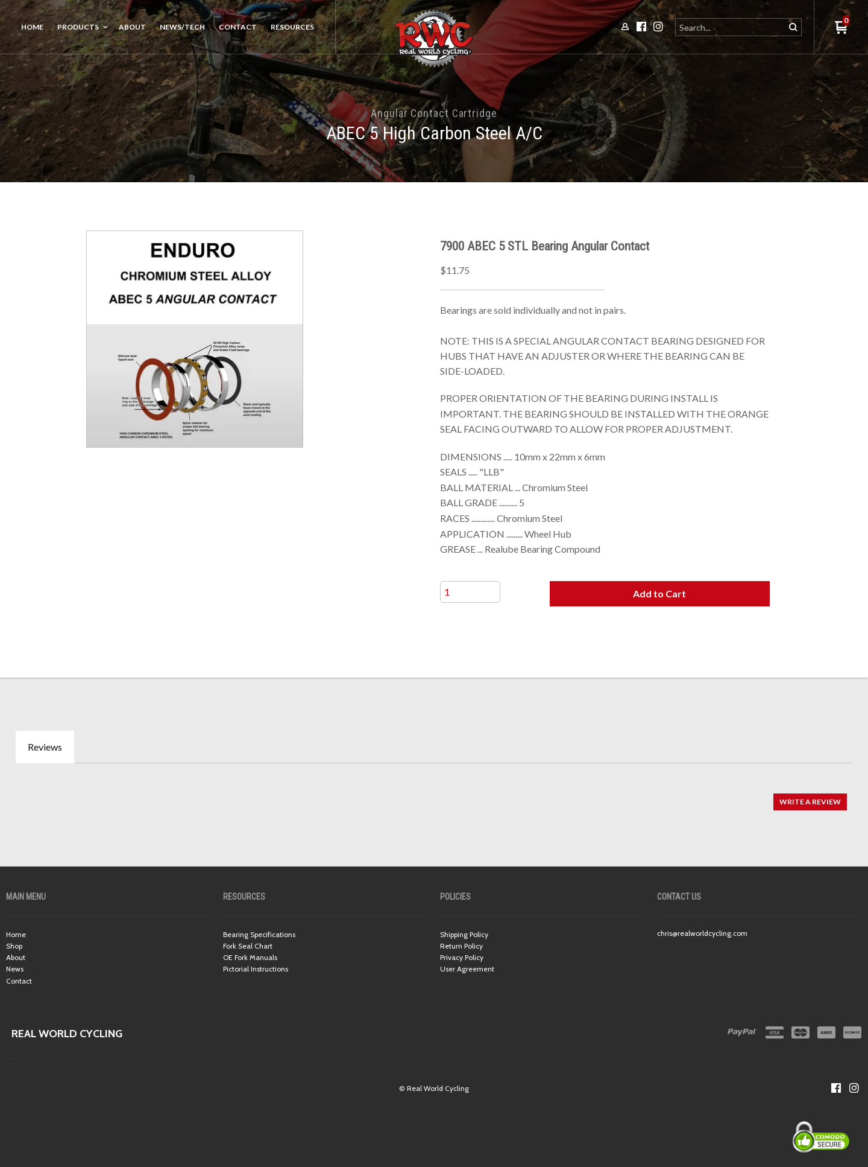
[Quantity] (470, 592)
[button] (659, 593)
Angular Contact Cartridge (434, 113)
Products (78, 26)
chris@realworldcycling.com (702, 933)
